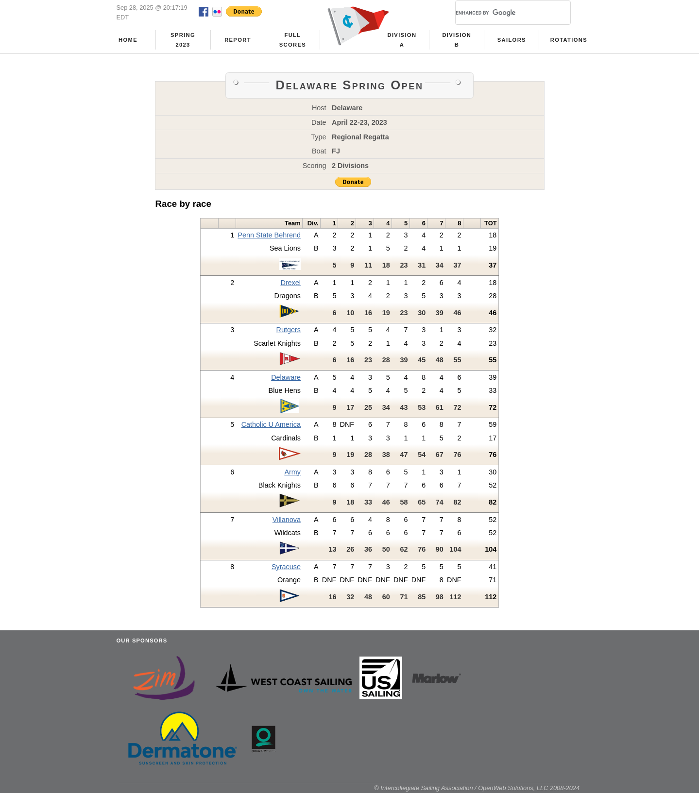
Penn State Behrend (269, 235)
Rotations (568, 40)
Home (128, 40)
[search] (501, 12)
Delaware (286, 377)
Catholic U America (271, 424)
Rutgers (288, 330)
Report (237, 40)
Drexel (290, 283)
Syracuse (286, 567)
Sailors (511, 40)
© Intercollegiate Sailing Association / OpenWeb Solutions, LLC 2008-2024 (477, 788)
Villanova (287, 519)
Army (292, 472)
